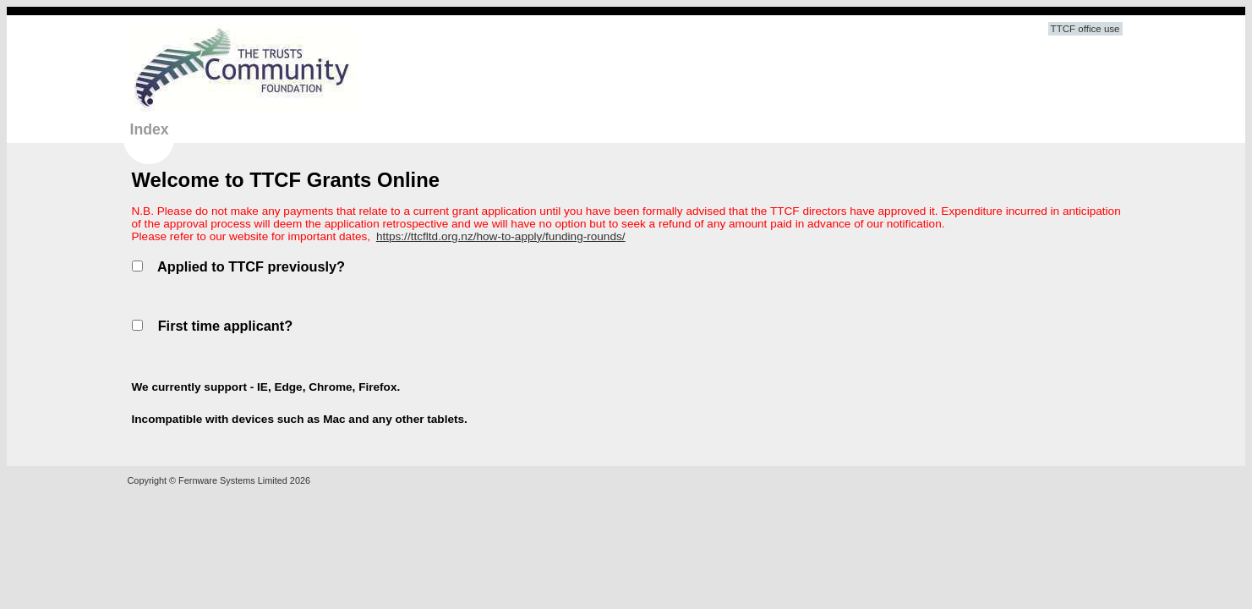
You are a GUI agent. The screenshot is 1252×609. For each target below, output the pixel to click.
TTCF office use (1085, 29)
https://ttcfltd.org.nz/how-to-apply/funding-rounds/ (501, 236)
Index (149, 129)
